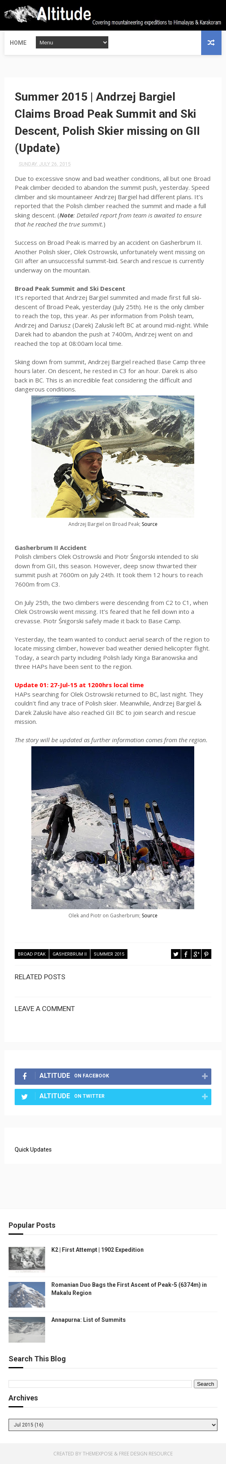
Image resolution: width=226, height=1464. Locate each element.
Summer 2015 (109, 954)
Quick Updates (33, 1149)
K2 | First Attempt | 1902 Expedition (97, 1249)
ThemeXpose (98, 1453)
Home (18, 43)
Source (150, 524)
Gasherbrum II (70, 954)
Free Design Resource (146, 1453)
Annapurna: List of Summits (88, 1320)
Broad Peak (32, 954)
